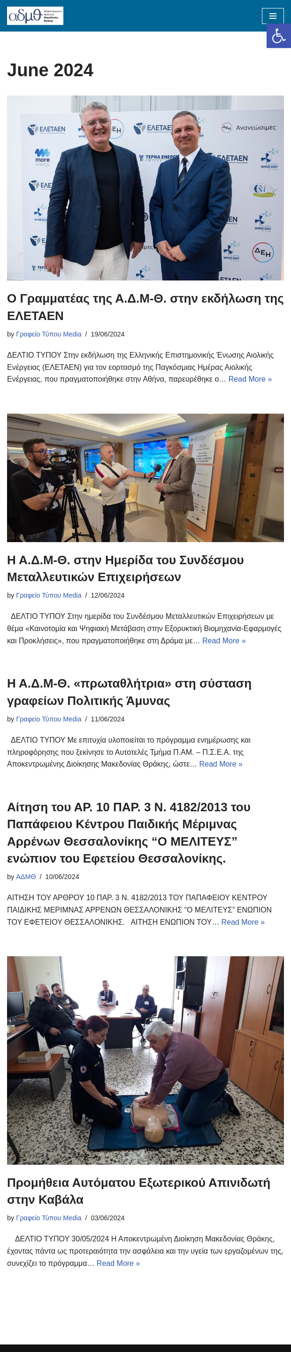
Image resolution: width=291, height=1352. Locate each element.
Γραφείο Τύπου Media (48, 334)
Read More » (250, 379)
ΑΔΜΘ (26, 876)
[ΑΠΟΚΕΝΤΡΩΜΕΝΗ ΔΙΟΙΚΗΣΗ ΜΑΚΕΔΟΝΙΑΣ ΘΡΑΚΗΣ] (35, 16)
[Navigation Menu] (273, 16)
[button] (279, 36)
